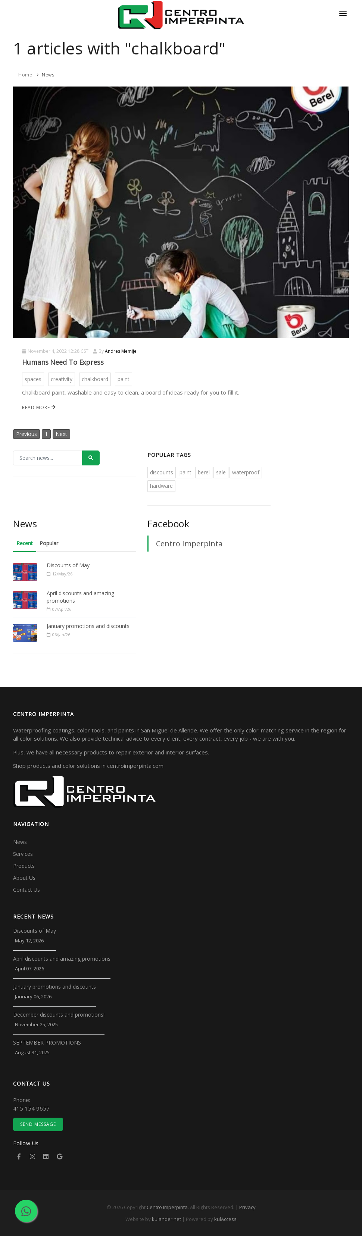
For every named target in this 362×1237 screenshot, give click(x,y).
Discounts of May (68, 565)
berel (204, 472)
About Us (24, 878)
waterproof (245, 472)
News (48, 75)
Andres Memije (121, 351)
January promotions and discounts (88, 626)
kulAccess (225, 1219)
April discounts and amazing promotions (80, 597)
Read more (39, 407)
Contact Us (26, 890)
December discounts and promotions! (58, 1015)
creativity (61, 379)
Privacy (247, 1208)
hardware (161, 486)
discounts (161, 472)
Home (25, 75)
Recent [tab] (25, 543)
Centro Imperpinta (189, 544)
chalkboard (95, 379)
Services (23, 854)
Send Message (38, 1125)
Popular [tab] (50, 543)
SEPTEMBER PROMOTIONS (47, 1043)
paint (123, 379)
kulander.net (166, 1219)
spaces (33, 379)
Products (24, 866)
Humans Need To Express (63, 362)
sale (221, 472)
